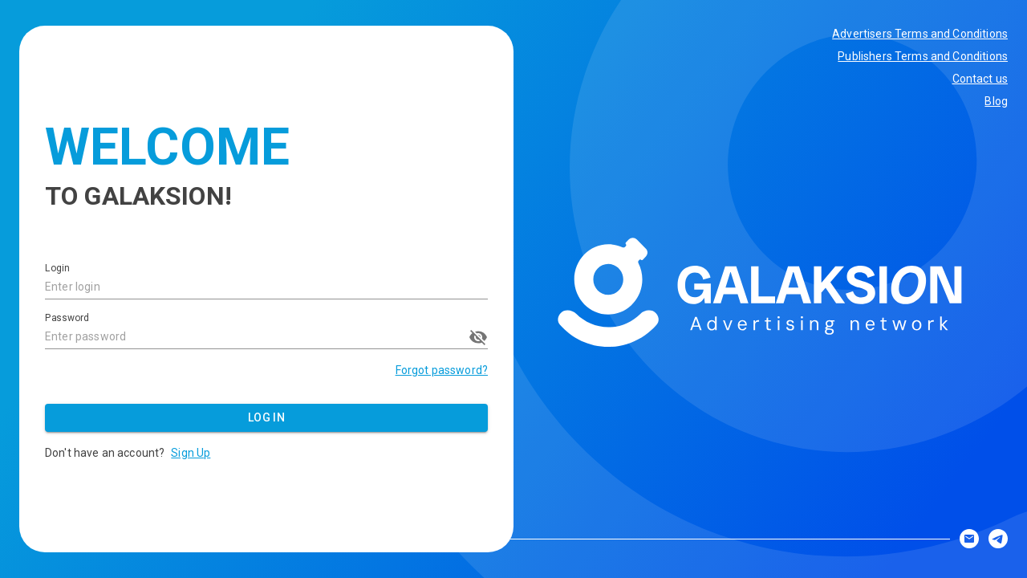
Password (67, 318)
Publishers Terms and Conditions (923, 56)
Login (57, 269)
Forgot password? (442, 370)
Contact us (980, 78)
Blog (996, 101)
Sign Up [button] (190, 452)
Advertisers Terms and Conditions (920, 33)
